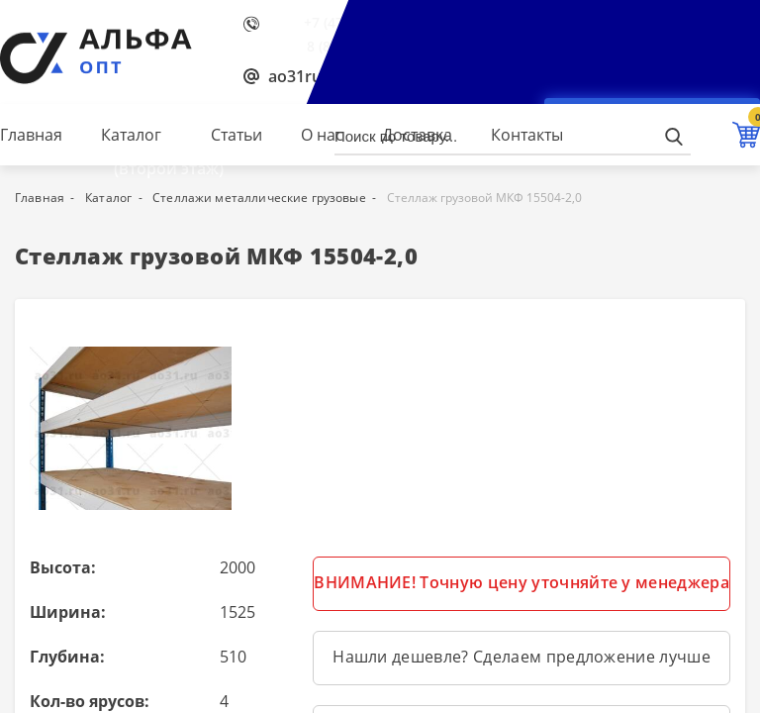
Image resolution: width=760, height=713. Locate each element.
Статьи (236, 135)
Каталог (131, 135)
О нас (322, 135)
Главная (31, 135)
